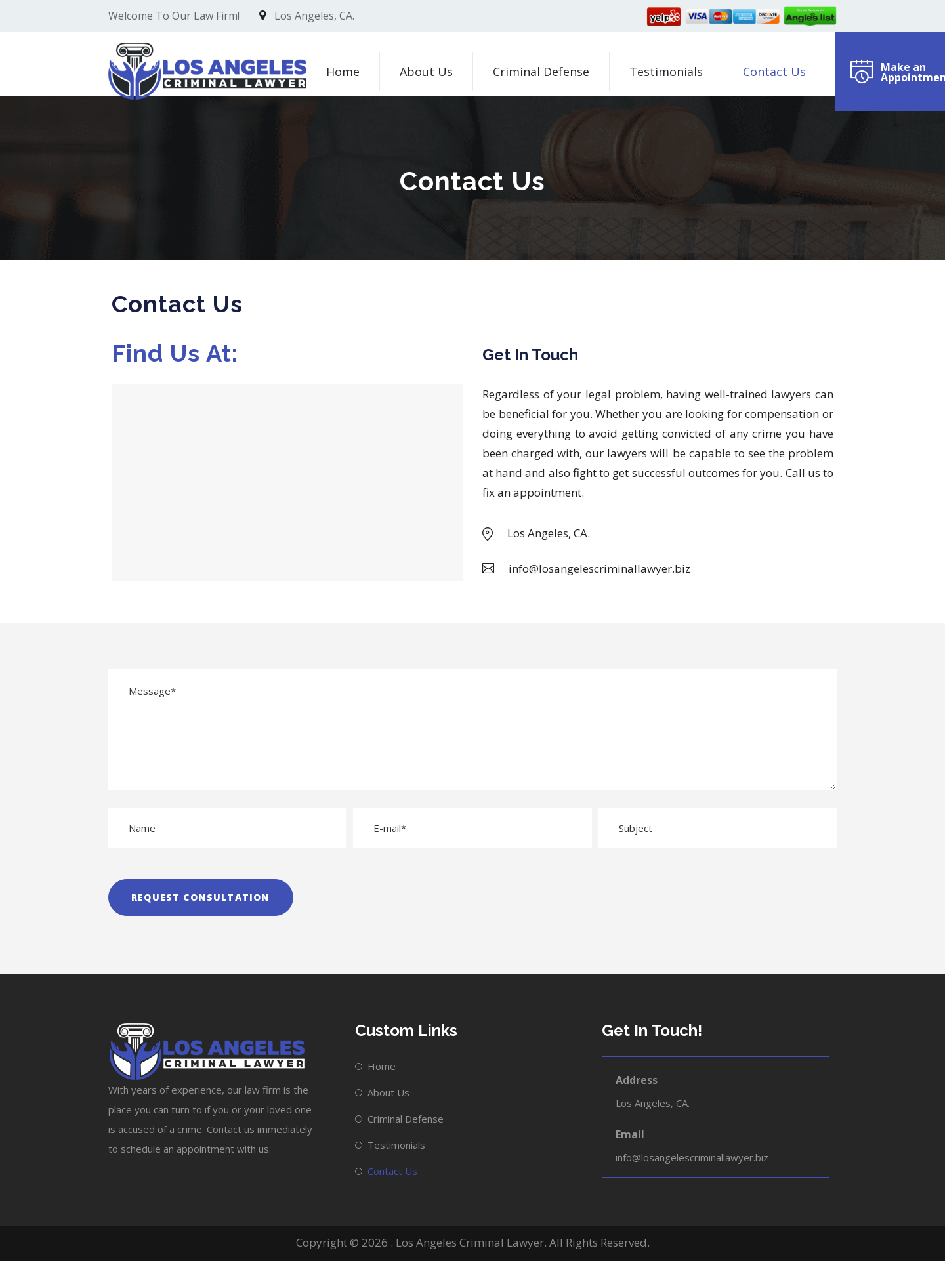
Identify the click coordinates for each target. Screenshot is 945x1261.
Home (343, 71)
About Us (426, 71)
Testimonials (666, 71)
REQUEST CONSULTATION (200, 897)
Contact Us (774, 71)
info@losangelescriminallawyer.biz (692, 1157)
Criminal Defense (541, 71)
